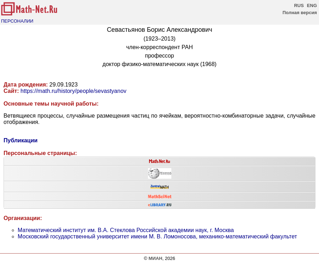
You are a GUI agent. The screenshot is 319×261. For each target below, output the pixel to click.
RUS (298, 5)
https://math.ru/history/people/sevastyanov (73, 91)
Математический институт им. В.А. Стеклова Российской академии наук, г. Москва (126, 230)
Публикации (20, 140)
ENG (312, 5)
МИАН (156, 258)
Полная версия (300, 12)
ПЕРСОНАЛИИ (17, 21)
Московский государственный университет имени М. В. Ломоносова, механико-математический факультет (157, 236)
